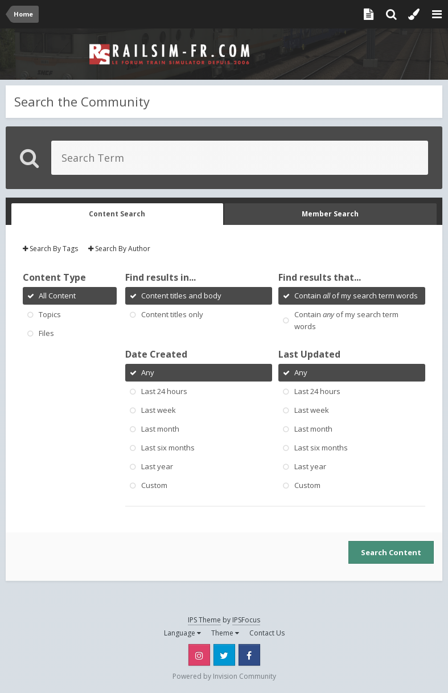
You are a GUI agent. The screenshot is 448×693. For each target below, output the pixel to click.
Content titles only (172, 314)
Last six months (168, 447)
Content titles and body (181, 295)
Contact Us (267, 633)
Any (147, 372)
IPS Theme (204, 620)
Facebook (249, 655)
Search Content (391, 552)
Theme (225, 633)
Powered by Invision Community (224, 676)
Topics (50, 314)
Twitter (224, 655)
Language (182, 633)
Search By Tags (50, 248)
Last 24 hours (164, 391)
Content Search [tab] (117, 214)
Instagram (199, 655)
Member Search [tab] (330, 214)
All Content (57, 295)
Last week (158, 410)
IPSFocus (246, 620)
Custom (154, 485)
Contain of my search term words (356, 295)
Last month (160, 429)
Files (46, 333)
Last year (157, 466)
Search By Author (119, 248)
